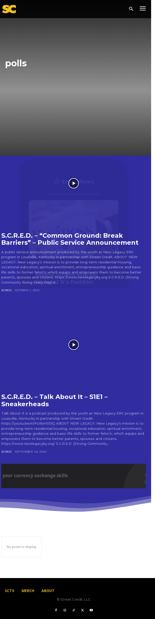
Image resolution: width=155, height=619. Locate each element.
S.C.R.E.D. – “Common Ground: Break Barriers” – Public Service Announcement (69, 239)
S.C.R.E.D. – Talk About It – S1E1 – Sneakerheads (54, 400)
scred (6, 290)
